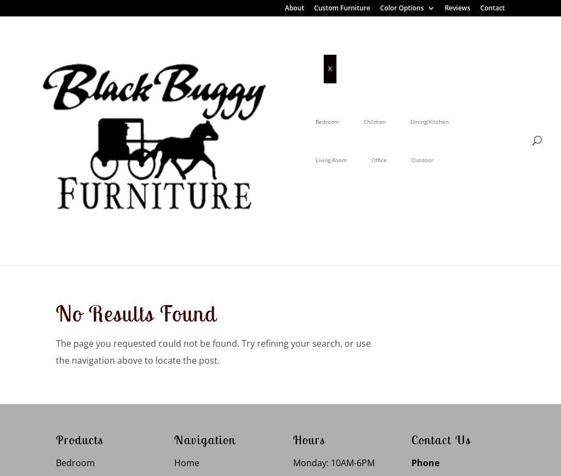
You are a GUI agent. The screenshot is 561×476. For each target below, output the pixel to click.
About (294, 9)
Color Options (402, 9)
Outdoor (406, 51)
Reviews (458, 9)
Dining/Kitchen (255, 51)
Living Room (314, 51)
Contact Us (197, 410)
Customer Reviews (212, 334)
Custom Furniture (342, 9)
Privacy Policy (183, 459)
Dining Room (83, 308)
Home (186, 283)
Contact (492, 9)
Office (362, 51)
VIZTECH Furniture (321, 459)
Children (200, 51)
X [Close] (330, 68)
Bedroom (153, 51)
